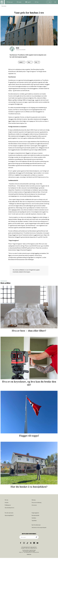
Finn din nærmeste (9, 512)
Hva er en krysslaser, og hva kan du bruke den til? (29, 383)
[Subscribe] (36, 537)
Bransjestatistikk (35, 515)
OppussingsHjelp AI (9, 515)
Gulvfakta (34, 518)
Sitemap (34, 500)
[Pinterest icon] (30, 543)
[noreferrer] (34, 543)
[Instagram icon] (24, 543)
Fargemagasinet (35, 512)
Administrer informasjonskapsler (39, 527)
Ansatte (6, 502)
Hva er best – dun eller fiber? (29, 330)
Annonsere (34, 505)
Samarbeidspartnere (9, 507)
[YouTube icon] (37, 543)
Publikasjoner (8, 505)
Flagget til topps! (29, 435)
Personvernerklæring (36, 502)
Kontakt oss (29, 554)
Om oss (6, 500)
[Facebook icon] (20, 543)
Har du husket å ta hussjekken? (29, 486)
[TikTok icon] (27, 543)
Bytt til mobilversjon (36, 524)
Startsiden (4, 6)
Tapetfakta (34, 520)
